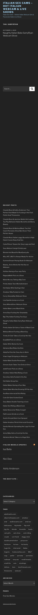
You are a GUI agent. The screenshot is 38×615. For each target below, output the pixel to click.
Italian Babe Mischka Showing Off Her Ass (18, 389)
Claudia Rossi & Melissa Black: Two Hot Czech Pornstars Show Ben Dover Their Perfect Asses (17, 230)
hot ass (15, 544)
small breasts (26, 559)
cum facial (15, 537)
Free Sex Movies (9, 596)
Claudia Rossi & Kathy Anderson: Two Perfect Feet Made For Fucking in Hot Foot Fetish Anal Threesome (18, 212)
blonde (14, 529)
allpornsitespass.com (11, 518)
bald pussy (8, 525)
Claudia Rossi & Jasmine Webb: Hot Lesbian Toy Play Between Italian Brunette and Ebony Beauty (19, 221)
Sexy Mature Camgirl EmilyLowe (14, 248)
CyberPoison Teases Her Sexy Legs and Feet (19, 244)
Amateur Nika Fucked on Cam (13, 292)
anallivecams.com (16, 522)
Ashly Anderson (11, 468)
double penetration (11, 541)
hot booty (24, 544)
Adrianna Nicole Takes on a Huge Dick (16, 437)
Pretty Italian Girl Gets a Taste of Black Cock (18, 327)
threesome (8, 571)
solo (14, 563)
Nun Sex (14, 604)
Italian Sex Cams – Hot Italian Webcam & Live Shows (18, 8)
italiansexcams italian (7, 604)
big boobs (17, 525)
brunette (22, 529)
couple (6, 537)
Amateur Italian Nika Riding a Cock (15, 373)
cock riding (27, 533)
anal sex (28, 522)
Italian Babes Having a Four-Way (14, 385)
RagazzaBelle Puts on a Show (13, 275)
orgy (5, 556)
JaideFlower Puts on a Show (13, 369)
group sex (24, 541)
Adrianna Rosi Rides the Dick (13, 348)
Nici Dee (7, 459)
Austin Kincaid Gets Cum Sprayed (15, 418)
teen (13, 567)
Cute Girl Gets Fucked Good (13, 398)
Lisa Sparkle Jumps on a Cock (13, 300)
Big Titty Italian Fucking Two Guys (15, 317)
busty (30, 529)
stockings (22, 563)
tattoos (6, 567)
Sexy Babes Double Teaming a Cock (15, 402)
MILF (30, 552)
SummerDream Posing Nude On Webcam (18, 261)
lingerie (7, 552)
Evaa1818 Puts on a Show (12, 340)
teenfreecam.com (24, 567)
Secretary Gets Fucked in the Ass (15, 377)
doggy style (26, 537)
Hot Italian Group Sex (10, 381)
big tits (6, 529)
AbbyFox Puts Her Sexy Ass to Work (16, 352)
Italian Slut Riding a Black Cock (14, 406)
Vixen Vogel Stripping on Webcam (15, 356)
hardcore (7, 544)
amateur (25, 518)
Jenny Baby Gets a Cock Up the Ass (15, 433)
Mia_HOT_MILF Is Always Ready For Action (18, 256)
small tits (7, 563)
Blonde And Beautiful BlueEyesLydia (16, 252)
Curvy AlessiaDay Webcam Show (15, 296)
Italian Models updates (15, 445)
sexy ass (16, 559)
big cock (27, 525)
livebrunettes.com (18, 552)
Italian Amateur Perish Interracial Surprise (18, 422)
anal (5, 522)
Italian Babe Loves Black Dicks (13, 308)
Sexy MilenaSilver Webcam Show (15, 304)
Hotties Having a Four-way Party (14, 271)
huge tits (7, 548)
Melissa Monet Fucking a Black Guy (15, 332)
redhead (7, 559)
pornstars (29, 556)
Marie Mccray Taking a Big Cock (14, 280)
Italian (25, 548)
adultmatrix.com (10, 514)
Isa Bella (7, 449)
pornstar (20, 556)
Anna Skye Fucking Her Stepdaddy (15, 313)
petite (12, 556)
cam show (16, 533)
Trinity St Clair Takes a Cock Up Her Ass (17, 336)
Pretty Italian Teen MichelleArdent (15, 284)
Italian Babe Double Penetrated (14, 360)
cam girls (7, 533)
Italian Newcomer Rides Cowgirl (14, 410)
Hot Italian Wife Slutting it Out (14, 288)
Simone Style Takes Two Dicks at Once (17, 365)
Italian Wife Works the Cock (13, 344)
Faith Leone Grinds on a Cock (13, 414)
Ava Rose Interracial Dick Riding (14, 393)
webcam (18, 571)
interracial (16, 548)
